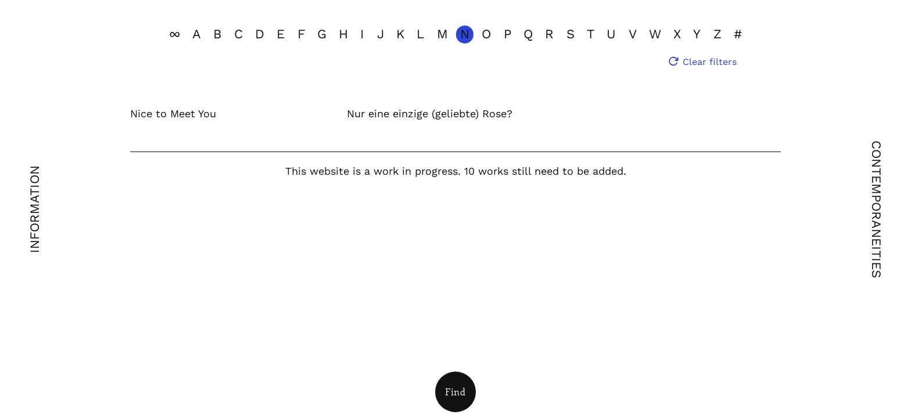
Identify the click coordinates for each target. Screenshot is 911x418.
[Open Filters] (455, 392)
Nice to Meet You (173, 113)
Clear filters (710, 61)
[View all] (174, 34)
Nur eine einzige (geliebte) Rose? (429, 113)
